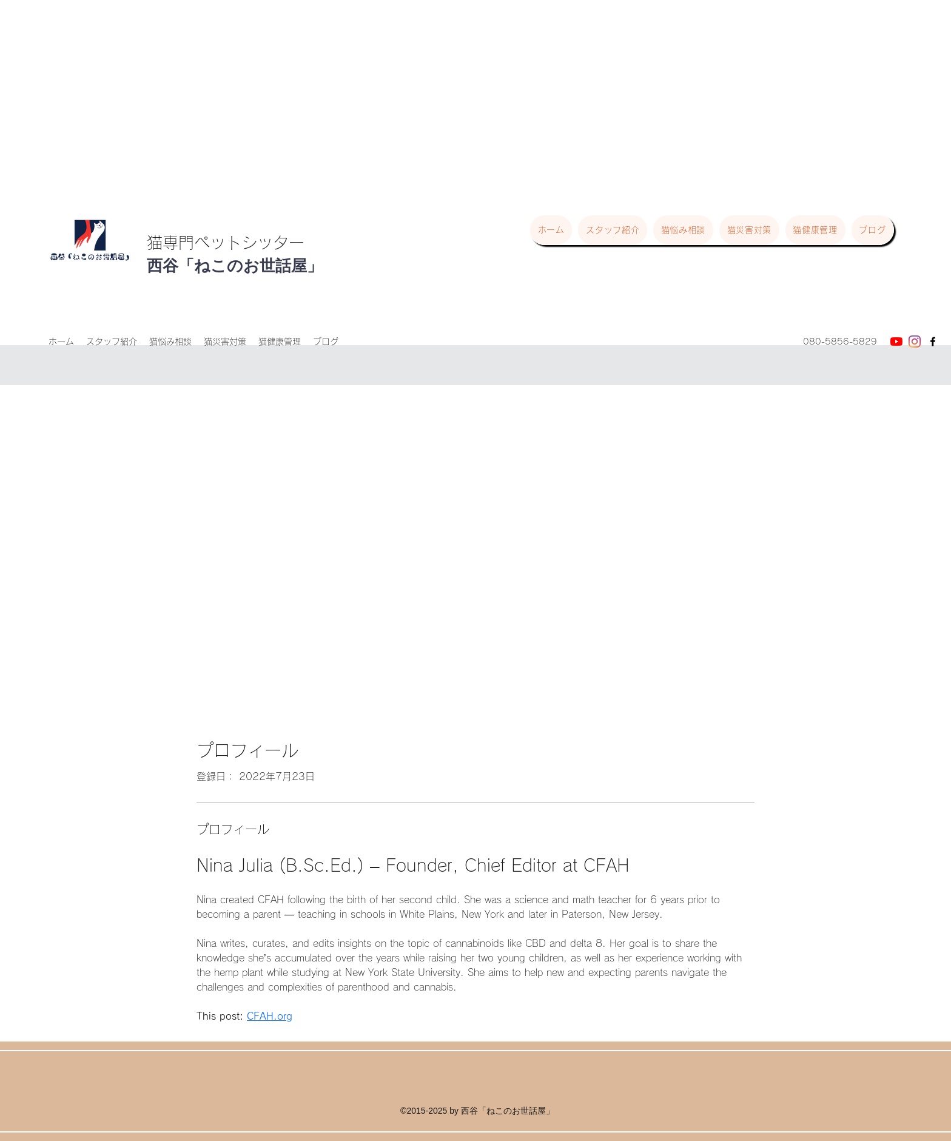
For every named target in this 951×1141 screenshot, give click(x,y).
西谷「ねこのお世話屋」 (235, 266)
